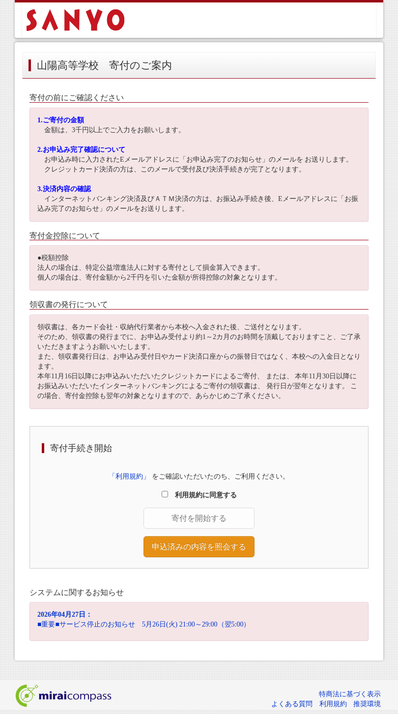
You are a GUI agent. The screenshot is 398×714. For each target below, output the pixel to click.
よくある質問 (292, 704)
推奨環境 (367, 704)
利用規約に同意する (202, 495)
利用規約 (333, 704)
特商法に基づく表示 (350, 694)
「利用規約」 (129, 476)
